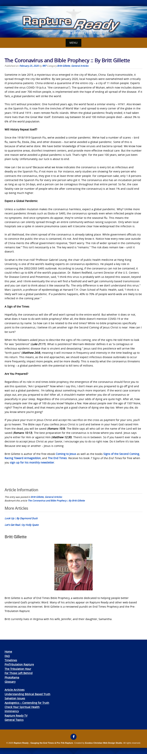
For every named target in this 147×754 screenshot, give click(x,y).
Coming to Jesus (66, 454)
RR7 (44, 65)
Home (8, 651)
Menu (73, 42)
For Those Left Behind (19, 673)
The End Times (57, 458)
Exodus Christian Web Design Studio (103, 743)
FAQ (7, 656)
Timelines (11, 660)
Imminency (12, 711)
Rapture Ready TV (16, 715)
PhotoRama (12, 677)
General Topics (14, 720)
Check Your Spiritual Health (22, 707)
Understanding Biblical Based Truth (27, 694)
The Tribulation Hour (18, 669)
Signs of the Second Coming (121, 454)
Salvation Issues (15, 698)
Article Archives (14, 690)
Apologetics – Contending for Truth (27, 703)
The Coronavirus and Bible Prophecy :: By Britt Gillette (56, 500)
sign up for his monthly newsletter (32, 462)
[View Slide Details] (73, 22)
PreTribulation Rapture (19, 664)
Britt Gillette (63, 65)
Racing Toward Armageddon (23, 458)
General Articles (79, 65)
